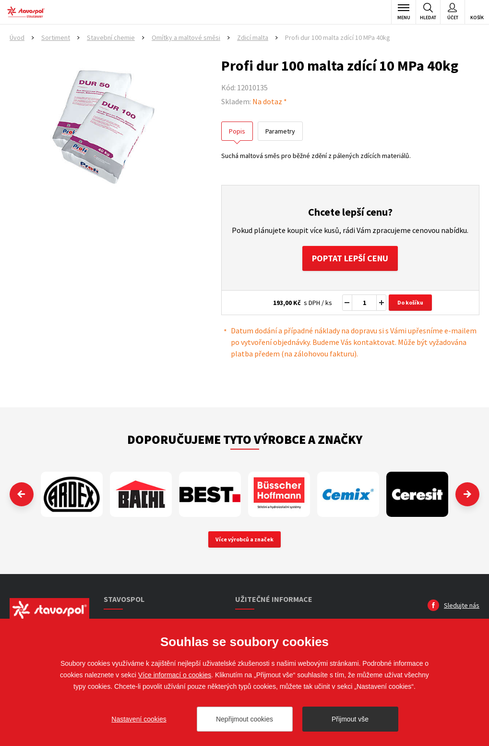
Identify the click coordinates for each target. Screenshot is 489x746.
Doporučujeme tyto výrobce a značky (244, 439)
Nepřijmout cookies (244, 719)
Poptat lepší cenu (350, 258)
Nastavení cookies (138, 719)
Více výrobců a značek (244, 539)
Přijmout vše (350, 719)
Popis (237, 131)
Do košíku (410, 302)
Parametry (280, 131)
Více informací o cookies (175, 675)
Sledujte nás (461, 605)
